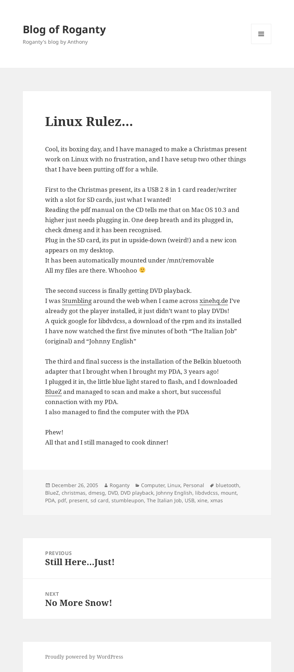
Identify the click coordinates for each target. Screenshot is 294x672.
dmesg (96, 492)
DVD (113, 492)
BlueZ (53, 391)
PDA (50, 500)
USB (189, 500)
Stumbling (77, 300)
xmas (216, 500)
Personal (193, 485)
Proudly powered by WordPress (84, 656)
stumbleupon (127, 500)
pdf (62, 500)
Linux (173, 485)
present (78, 500)
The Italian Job (164, 500)
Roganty (120, 485)
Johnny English (174, 492)
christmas (73, 492)
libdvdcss (206, 492)
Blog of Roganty (64, 29)
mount (229, 492)
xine (202, 500)
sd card (100, 500)
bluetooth (227, 485)
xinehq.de (213, 300)
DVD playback (136, 492)
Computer (152, 485)
